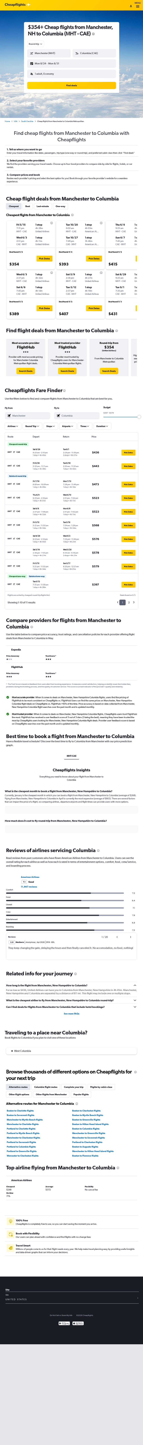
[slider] (139, 414)
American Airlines (30, 874)
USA (15, 119)
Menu (138, 5)
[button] (47, 63)
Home (7, 119)
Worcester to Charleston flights (22, 1153)
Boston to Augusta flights (85, 1144)
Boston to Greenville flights (86, 1117)
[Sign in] (131, 6)
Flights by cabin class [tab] (101, 1084)
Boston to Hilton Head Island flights (90, 1121)
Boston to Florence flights (85, 1153)
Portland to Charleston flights (87, 1139)
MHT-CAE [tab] (71, 753)
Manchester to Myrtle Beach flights (25, 1117)
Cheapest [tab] (14, 203)
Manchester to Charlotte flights (23, 1121)
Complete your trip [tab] (73, 1084)
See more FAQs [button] (71, 1011)
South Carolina (27, 119)
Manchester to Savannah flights (88, 1135)
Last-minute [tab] (43, 203)
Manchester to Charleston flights (23, 1135)
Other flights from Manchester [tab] (51, 1092)
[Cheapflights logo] (15, 4)
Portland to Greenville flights (22, 1148)
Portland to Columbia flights (21, 1144)
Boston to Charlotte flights (20, 1108)
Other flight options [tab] (19, 1092)
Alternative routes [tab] (18, 1084)
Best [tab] (27, 203)
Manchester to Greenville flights (88, 1130)
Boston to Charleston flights (86, 1108)
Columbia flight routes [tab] (45, 1084)
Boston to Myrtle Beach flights (87, 1112)
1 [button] (122, 599)
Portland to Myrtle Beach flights (23, 1130)
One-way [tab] (60, 203)
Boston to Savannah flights (20, 1112)
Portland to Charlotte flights (21, 1126)
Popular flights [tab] (81, 1092)
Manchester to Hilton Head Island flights (93, 1148)
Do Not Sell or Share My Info (61, 1313)
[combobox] (35, 44)
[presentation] (93, 34)
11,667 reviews (29, 884)
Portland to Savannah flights (21, 1139)
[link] (25, 368)
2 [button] (129, 599)
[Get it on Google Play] (64, 1321)
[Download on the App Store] (78, 1321)
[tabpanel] (71, 812)
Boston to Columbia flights (85, 1126)
